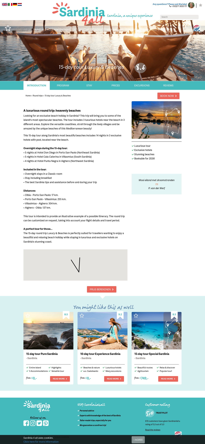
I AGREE (138, 439)
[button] (80, 255)
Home (28, 95)
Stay (89, 85)
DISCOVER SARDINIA (105, 29)
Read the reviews (152, 429)
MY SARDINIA (128, 29)
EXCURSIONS (81, 29)
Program (63, 85)
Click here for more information (41, 441)
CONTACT (166, 29)
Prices (116, 85)
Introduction (36, 85)
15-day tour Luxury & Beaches (58, 95)
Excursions (142, 85)
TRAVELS (38, 29)
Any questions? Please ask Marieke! (170, 4)
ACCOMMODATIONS (58, 29)
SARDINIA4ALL (148, 29)
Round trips (38, 95)
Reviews (168, 85)
